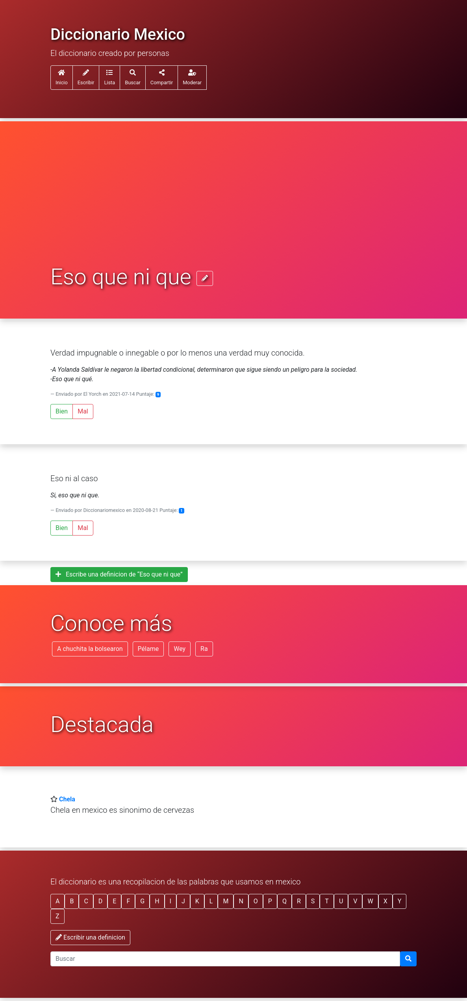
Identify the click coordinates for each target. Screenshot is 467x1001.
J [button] (183, 901)
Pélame (148, 649)
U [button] (341, 901)
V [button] (355, 901)
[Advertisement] (233, 205)
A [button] (57, 901)
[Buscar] (408, 958)
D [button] (100, 901)
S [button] (313, 901)
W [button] (370, 901)
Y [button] (400, 901)
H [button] (157, 901)
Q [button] (284, 901)
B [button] (72, 901)
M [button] (225, 901)
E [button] (114, 901)
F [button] (128, 901)
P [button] (270, 901)
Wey (179, 649)
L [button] (211, 901)
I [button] (170, 901)
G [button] (142, 901)
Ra (204, 649)
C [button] (86, 901)
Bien (62, 411)
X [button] (385, 901)
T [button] (327, 901)
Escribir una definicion (90, 937)
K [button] (197, 901)
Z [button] (57, 916)
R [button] (299, 901)
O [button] (256, 901)
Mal (83, 411)
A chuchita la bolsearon (90, 649)
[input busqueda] (225, 958)
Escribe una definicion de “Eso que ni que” (119, 574)
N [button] (241, 901)
